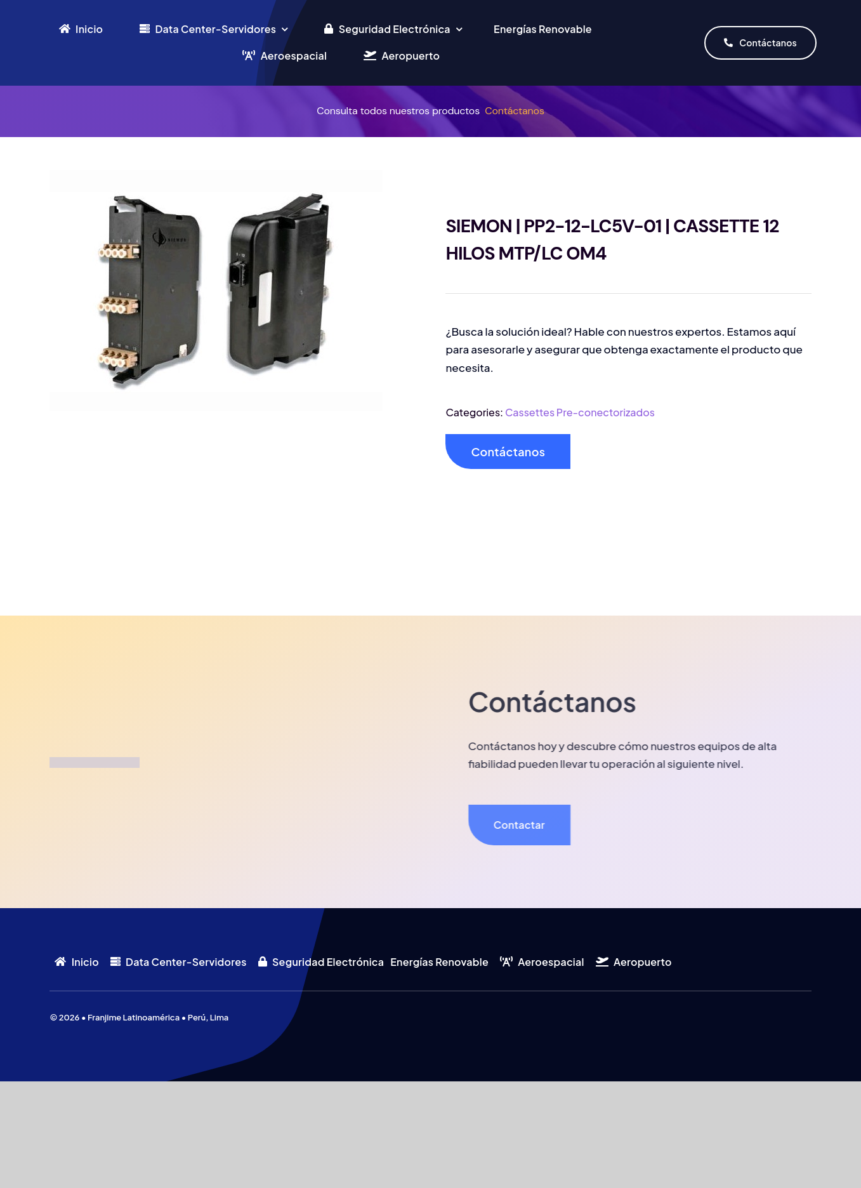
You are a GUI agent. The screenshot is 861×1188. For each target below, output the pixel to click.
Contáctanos (514, 110)
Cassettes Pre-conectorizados (580, 412)
